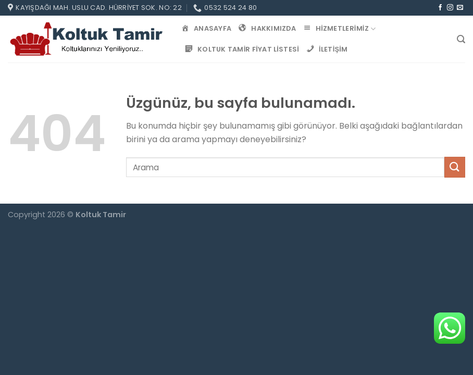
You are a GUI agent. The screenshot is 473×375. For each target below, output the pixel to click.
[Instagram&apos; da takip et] (450, 7)
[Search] (461, 39)
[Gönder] (454, 167)
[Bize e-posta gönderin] (460, 7)
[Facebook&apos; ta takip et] (440, 7)
